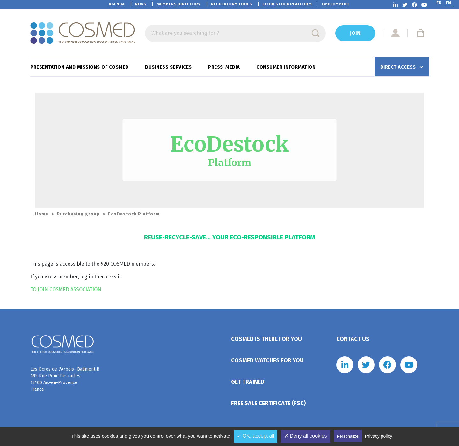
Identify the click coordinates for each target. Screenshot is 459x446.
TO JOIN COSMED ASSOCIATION (65, 289)
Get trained (248, 381)
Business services (169, 67)
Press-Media (224, 67)
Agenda (117, 4)
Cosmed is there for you (266, 339)
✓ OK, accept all (255, 436)
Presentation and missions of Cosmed (80, 67)
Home (41, 214)
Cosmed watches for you (267, 360)
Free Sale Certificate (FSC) (268, 403)
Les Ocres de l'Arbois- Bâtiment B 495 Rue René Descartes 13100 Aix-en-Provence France (64, 379)
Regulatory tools (231, 4)
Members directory (178, 4)
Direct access (398, 67)
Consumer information (286, 67)
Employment (335, 4)
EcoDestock (287, 4)
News (140, 4)
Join (355, 33)
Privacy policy (378, 436)
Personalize (348, 436)
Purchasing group (78, 214)
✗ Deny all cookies (305, 436)
